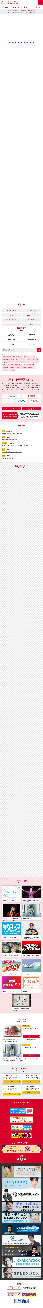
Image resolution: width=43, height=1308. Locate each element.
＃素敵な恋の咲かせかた (8, 359)
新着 (3, 431)
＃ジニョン (14, 362)
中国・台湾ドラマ (31, 310)
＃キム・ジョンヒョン (8, 364)
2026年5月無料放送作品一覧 (8, 458)
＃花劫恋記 (5, 367)
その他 (31, 324)
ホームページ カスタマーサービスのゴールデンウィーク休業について (21, 12)
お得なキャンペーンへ (11, 408)
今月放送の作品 (11, 339)
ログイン (27, 7)
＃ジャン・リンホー (21, 359)
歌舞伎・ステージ (31, 315)
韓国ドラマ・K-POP (11, 310)
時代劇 (11, 315)
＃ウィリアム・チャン (29, 356)
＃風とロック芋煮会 (21, 367)
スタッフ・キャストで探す (11, 334)
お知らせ (4, 443)
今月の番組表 (12, 344)
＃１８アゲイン (18, 364)
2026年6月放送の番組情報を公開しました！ (12, 439)
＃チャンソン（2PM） (24, 362)
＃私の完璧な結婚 (7, 356)
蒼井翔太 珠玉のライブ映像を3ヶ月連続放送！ (13, 433)
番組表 (5, 7)
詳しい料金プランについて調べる (31, 408)
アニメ (11, 324)
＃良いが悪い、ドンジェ (33, 359)
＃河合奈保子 (31, 367)
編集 (12, 1081)
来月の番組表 (31, 344)
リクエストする (11, 1094)
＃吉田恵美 (12, 370)
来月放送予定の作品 (31, 339)
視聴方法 (16, 7)
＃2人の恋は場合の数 (29, 364)
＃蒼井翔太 (12, 367)
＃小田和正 (5, 370)
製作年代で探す (31, 334)
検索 (38, 7)
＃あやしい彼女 (6, 362)
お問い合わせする (31, 1092)
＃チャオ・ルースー (17, 356)
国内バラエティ (31, 320)
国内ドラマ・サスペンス (11, 320)
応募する (31, 1036)
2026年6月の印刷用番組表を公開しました (12, 452)
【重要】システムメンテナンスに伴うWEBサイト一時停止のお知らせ (21, 10)
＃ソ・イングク (35, 362)
